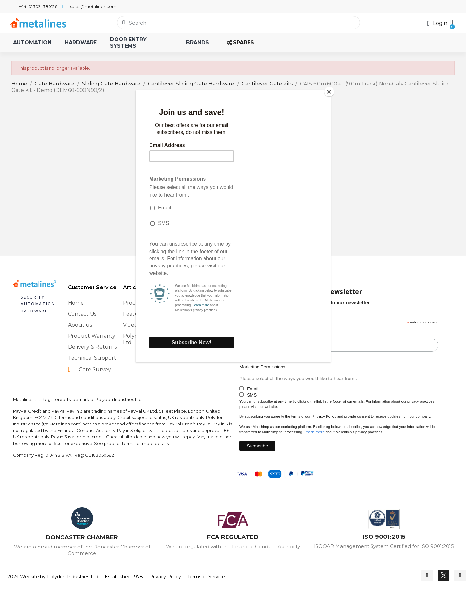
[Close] (329, 91)
